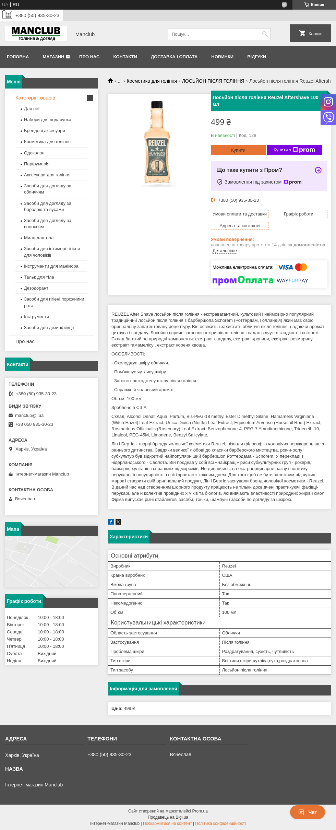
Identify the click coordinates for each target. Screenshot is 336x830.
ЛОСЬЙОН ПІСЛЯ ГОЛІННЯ (213, 81)
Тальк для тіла (39, 277)
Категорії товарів (35, 98)
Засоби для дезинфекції (49, 327)
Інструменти (36, 316)
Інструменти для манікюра (51, 266)
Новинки (222, 56)
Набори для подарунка (47, 119)
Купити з (294, 150)
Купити (238, 150)
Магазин (53, 56)
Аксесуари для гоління (47, 174)
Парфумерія (36, 163)
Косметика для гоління (152, 81)
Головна (18, 56)
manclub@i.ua (29, 415)
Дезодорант (36, 288)
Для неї (31, 108)
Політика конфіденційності (220, 823)
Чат (307, 812)
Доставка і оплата (174, 56)
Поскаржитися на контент (167, 823)
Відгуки (256, 56)
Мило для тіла (38, 237)
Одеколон (34, 152)
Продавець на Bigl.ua (168, 817)
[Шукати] (265, 34)
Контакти (125, 56)
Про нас (89, 56)
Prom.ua (200, 811)
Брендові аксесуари (44, 130)
